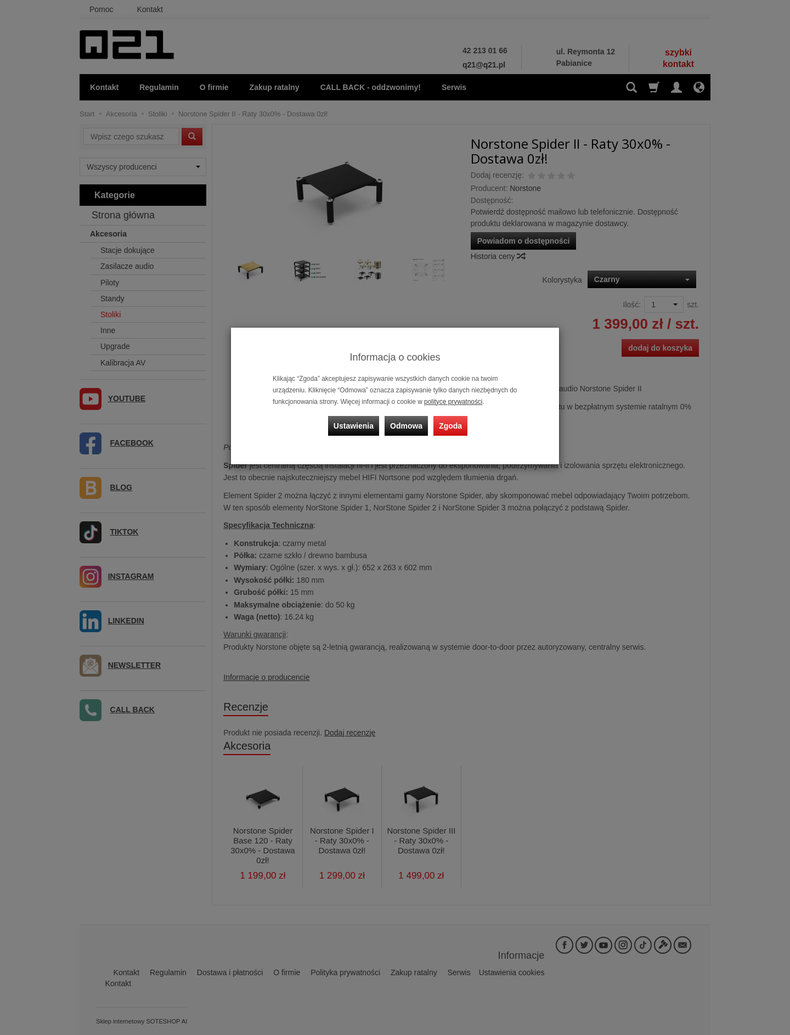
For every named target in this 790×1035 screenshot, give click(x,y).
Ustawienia (354, 425)
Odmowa (406, 425)
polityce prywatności (453, 402)
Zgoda (450, 425)
